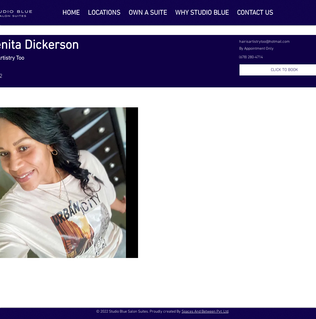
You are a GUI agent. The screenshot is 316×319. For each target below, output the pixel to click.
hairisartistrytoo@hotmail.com (264, 41)
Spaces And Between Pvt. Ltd (205, 311)
